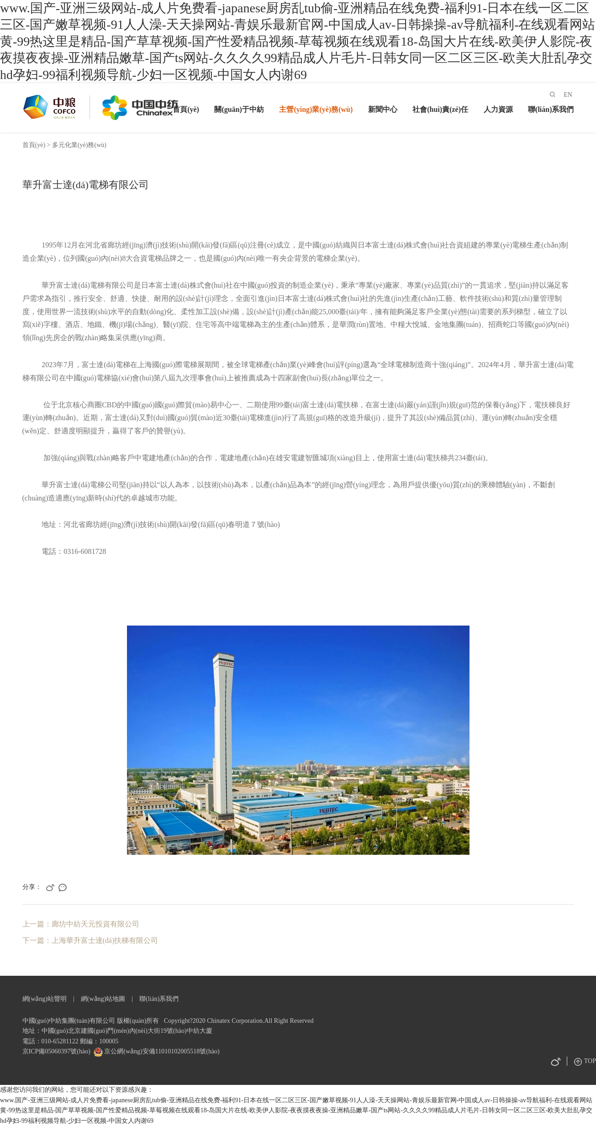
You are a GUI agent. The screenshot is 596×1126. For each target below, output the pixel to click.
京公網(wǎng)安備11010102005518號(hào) (161, 1051)
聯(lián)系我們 (551, 109)
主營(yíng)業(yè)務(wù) (316, 109)
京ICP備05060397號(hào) (56, 1051)
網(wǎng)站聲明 (44, 998)
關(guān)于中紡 (239, 109)
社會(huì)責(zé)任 (440, 109)
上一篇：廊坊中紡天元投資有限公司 (80, 924)
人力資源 (498, 109)
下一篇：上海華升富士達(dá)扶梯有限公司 (90, 940)
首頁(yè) (186, 109)
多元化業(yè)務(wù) (79, 145)
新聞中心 (382, 109)
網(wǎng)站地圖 (103, 998)
